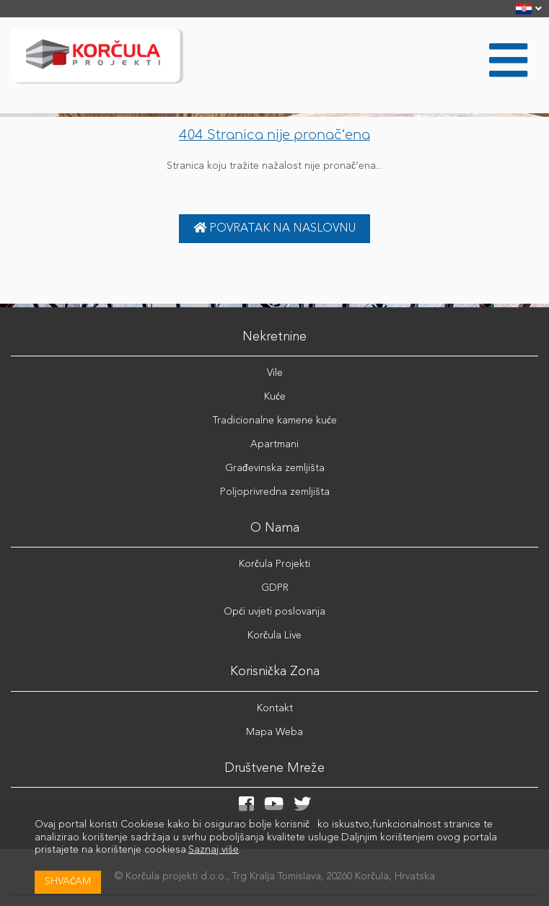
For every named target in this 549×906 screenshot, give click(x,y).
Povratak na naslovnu (274, 227)
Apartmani (274, 444)
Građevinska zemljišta (275, 468)
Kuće (275, 397)
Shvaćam (68, 881)
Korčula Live (274, 635)
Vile (275, 373)
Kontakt (275, 708)
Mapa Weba (274, 732)
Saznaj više (213, 850)
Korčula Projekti (274, 564)
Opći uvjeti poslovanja (274, 612)
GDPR (275, 588)
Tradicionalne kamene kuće (275, 420)
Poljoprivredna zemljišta (275, 492)
